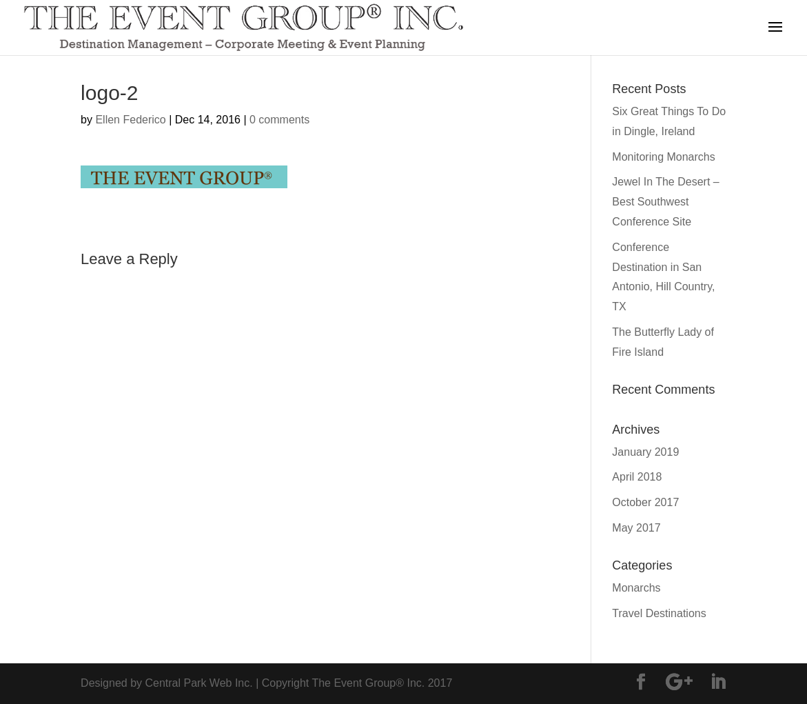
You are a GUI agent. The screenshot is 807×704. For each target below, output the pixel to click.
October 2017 (645, 502)
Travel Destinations (659, 613)
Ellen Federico (130, 119)
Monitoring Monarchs (663, 157)
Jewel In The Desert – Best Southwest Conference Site (665, 202)
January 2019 (645, 452)
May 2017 (636, 528)
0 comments (279, 119)
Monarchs (636, 588)
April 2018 (637, 477)
